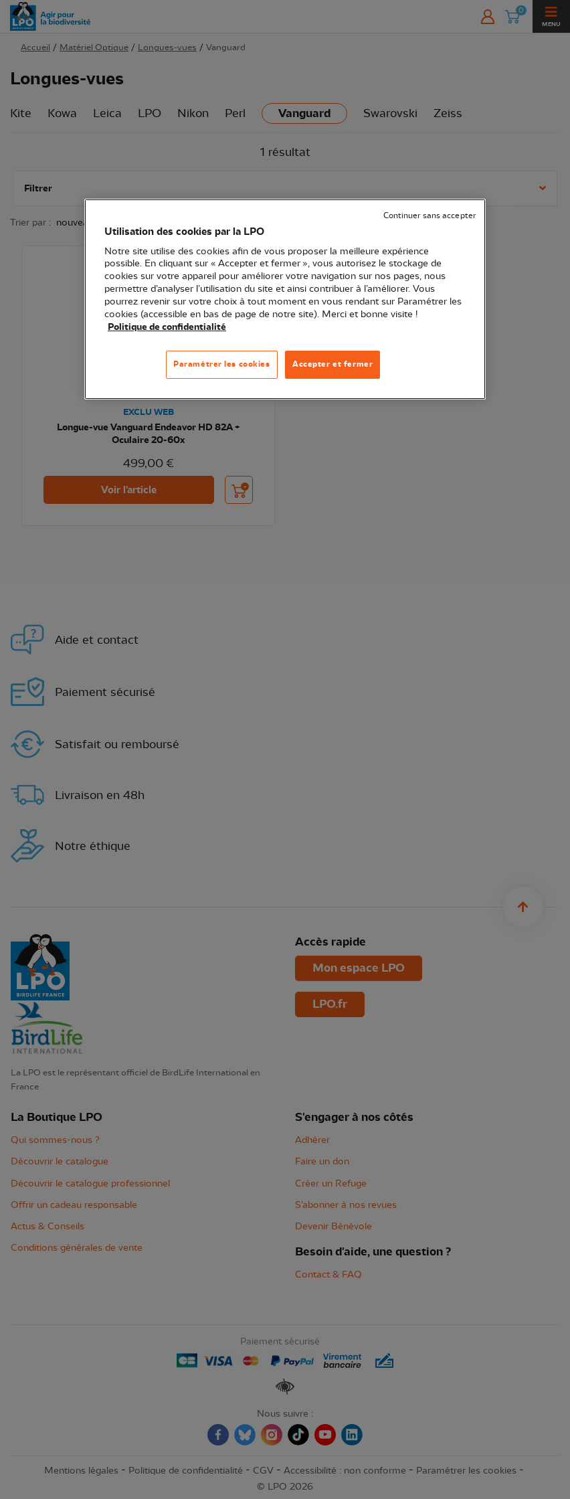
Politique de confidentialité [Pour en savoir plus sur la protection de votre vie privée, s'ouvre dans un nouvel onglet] (167, 327)
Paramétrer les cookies (221, 364)
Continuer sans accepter (429, 215)
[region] (285, 299)
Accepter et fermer (332, 364)
